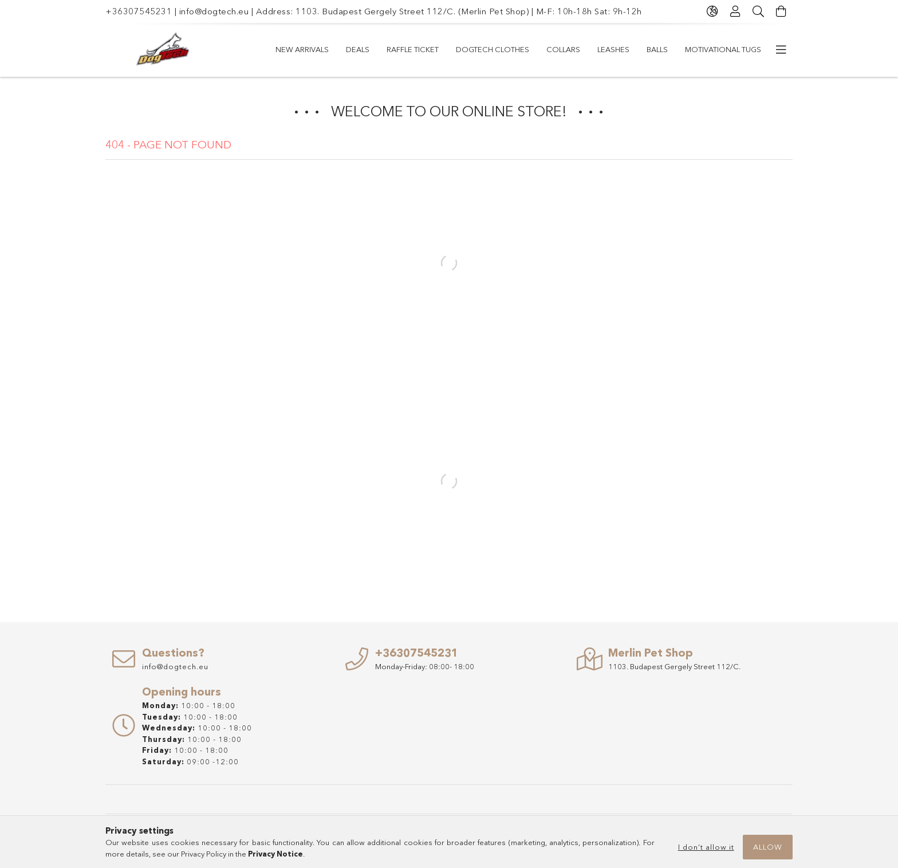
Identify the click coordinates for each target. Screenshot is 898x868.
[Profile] (735, 11)
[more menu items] (781, 49)
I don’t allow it (706, 846)
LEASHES (613, 49)
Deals (357, 49)
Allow (767, 846)
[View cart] (781, 11)
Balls (657, 49)
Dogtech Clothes (492, 49)
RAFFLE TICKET (413, 49)
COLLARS (563, 49)
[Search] (758, 11)
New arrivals (302, 49)
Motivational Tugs (723, 49)
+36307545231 (138, 11)
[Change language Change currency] (712, 11)
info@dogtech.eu (214, 11)
